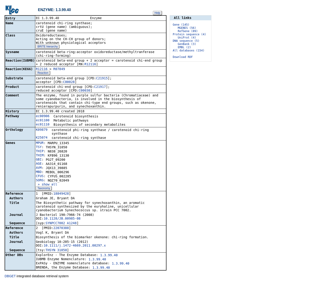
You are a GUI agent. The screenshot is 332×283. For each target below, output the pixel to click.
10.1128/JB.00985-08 (62, 219)
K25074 (41, 138)
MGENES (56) (187, 28)
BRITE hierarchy (47, 47)
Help (157, 13)
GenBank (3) (187, 44)
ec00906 (42, 116)
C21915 (102, 78)
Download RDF (183, 57)
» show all (46, 185)
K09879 (41, 130)
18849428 (61, 194)
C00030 (84, 91)
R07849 (59, 69)
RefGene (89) (188, 31)
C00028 (69, 82)
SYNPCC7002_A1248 (61, 223)
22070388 (61, 228)
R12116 (90, 64)
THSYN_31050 (56, 250)
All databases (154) (188, 50)
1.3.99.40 (109, 255)
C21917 (100, 87)
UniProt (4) (187, 37)
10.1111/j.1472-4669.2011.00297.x (75, 246)
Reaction (42, 73)
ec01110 (42, 125)
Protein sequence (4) (189, 34)
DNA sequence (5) (186, 40)
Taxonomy (43, 188)
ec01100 (42, 120)
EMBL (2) (184, 47)
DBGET (10, 276)
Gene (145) (181, 24)
